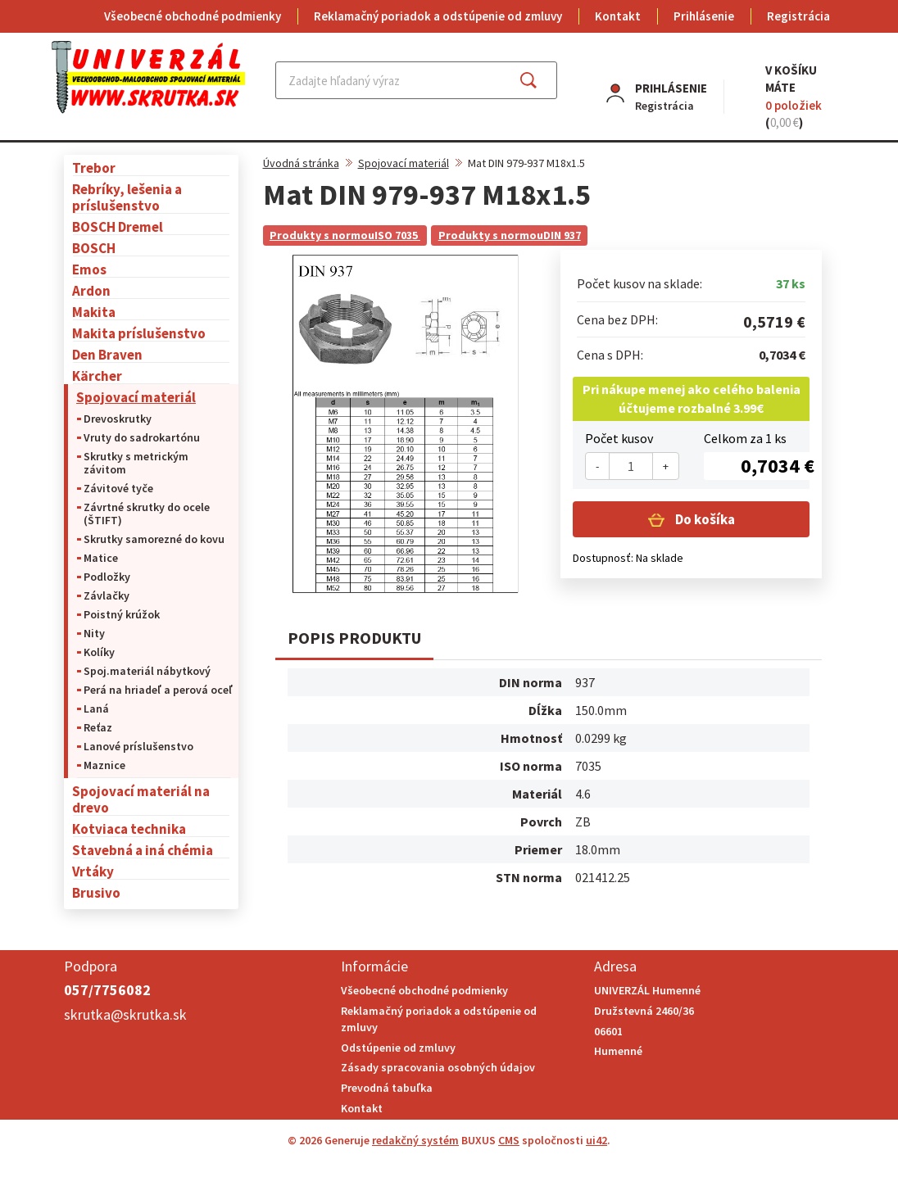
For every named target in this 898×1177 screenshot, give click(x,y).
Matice (101, 557)
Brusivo (96, 892)
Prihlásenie (704, 16)
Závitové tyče (118, 488)
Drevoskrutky (118, 418)
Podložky (107, 576)
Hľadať (542, 80)
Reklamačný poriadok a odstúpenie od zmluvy (438, 16)
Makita (94, 311)
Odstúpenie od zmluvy (398, 1047)
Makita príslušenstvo (139, 333)
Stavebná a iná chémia (142, 849)
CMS (508, 1140)
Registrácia (798, 16)
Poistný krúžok (122, 614)
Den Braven (107, 354)
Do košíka (704, 519)
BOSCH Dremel (117, 226)
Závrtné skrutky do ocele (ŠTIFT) (147, 513)
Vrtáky (93, 871)
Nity (94, 633)
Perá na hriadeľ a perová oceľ (158, 689)
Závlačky (106, 595)
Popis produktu (354, 637)
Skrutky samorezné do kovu (154, 538)
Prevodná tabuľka (387, 1087)
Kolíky (99, 652)
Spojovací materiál (136, 396)
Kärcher (97, 375)
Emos (89, 269)
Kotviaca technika (129, 828)
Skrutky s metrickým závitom (136, 463)
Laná (96, 708)
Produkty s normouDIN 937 (509, 235)
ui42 (596, 1140)
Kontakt (618, 16)
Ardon (91, 290)
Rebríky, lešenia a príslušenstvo (127, 197)
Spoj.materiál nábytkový (147, 670)
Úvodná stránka (301, 163)
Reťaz (98, 727)
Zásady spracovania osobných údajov (438, 1067)
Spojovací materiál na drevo (141, 799)
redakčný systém (415, 1140)
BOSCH (94, 247)
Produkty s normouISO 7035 (345, 235)
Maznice (104, 765)
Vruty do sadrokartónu (142, 437)
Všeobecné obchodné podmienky (192, 16)
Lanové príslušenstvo (138, 746)
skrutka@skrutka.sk (125, 1014)
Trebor (94, 167)
